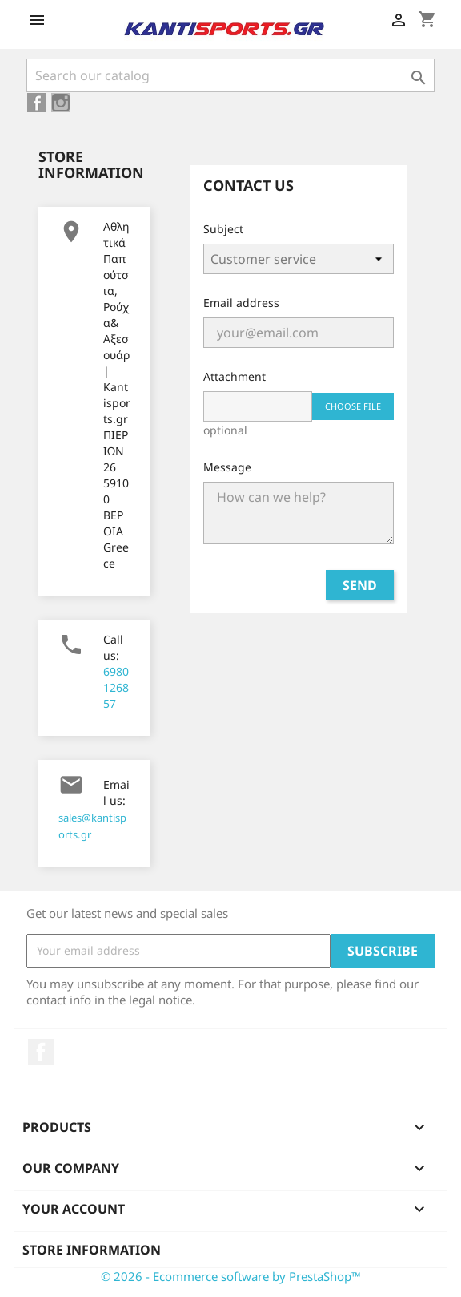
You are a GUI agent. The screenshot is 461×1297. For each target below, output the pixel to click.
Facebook (41, 1052)
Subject (223, 228)
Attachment (234, 376)
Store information (91, 1250)
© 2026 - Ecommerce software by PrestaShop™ (231, 1276)
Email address (241, 302)
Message (227, 467)
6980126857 (116, 687)
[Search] (230, 75)
